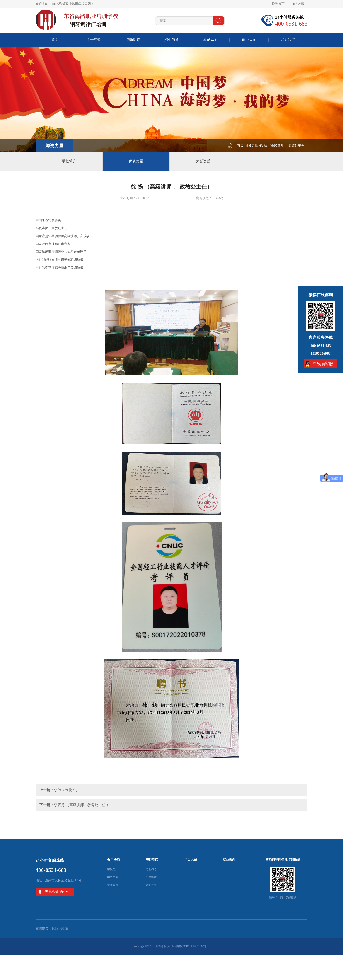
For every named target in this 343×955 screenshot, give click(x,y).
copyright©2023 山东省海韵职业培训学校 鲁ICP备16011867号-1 (171, 946)
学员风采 (210, 40)
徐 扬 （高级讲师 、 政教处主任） (283, 145)
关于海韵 (94, 40)
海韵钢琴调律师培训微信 (282, 859)
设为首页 (278, 4)
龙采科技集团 (59, 928)
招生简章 (171, 40)
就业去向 (249, 40)
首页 (55, 40)
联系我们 (288, 40)
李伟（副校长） (66, 790)
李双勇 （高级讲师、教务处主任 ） (82, 805)
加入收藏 (298, 4)
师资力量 (251, 145)
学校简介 (69, 161)
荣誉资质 (203, 161)
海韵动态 (133, 40)
